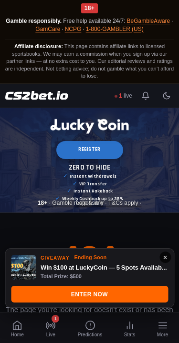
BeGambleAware (148, 20)
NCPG (73, 28)
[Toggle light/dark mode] (166, 95)
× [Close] (165, 257)
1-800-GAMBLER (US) (115, 28)
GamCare (47, 28)
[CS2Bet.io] (36, 96)
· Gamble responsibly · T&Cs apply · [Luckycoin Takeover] (89, 203)
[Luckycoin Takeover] (89, 160)
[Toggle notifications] (145, 95)
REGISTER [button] (89, 149)
